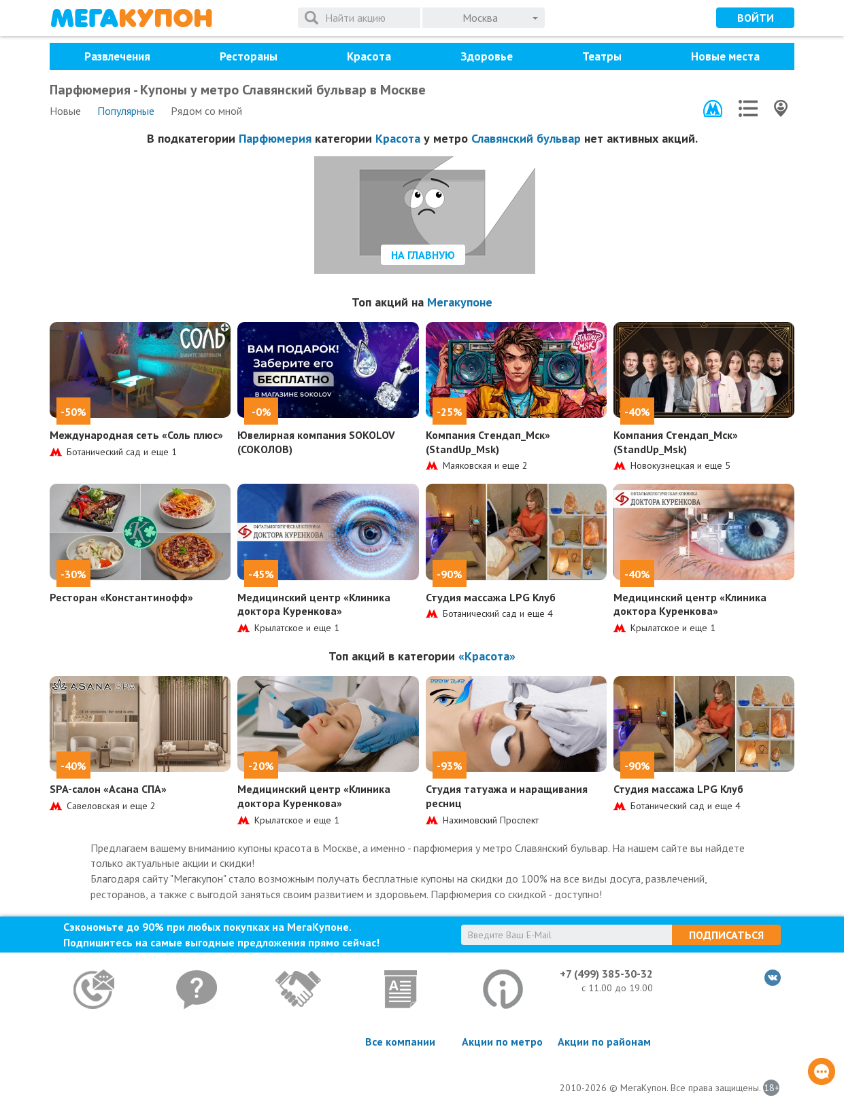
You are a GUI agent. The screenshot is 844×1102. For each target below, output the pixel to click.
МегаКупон (131, 18)
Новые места (725, 56)
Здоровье (486, 56)
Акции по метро (502, 1041)
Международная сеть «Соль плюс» (136, 435)
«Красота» (487, 656)
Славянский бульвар (526, 138)
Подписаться (726, 935)
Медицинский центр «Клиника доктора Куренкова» (313, 604)
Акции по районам (604, 1041)
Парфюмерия (275, 138)
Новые (65, 111)
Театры (602, 56)
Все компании (400, 1041)
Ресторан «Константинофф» (121, 597)
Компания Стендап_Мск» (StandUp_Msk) (488, 442)
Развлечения (117, 56)
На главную (423, 255)
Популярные (125, 111)
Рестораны (248, 56)
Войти (755, 17)
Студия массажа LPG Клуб (491, 597)
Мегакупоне (459, 302)
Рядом (206, 111)
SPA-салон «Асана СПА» (108, 789)
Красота (369, 56)
